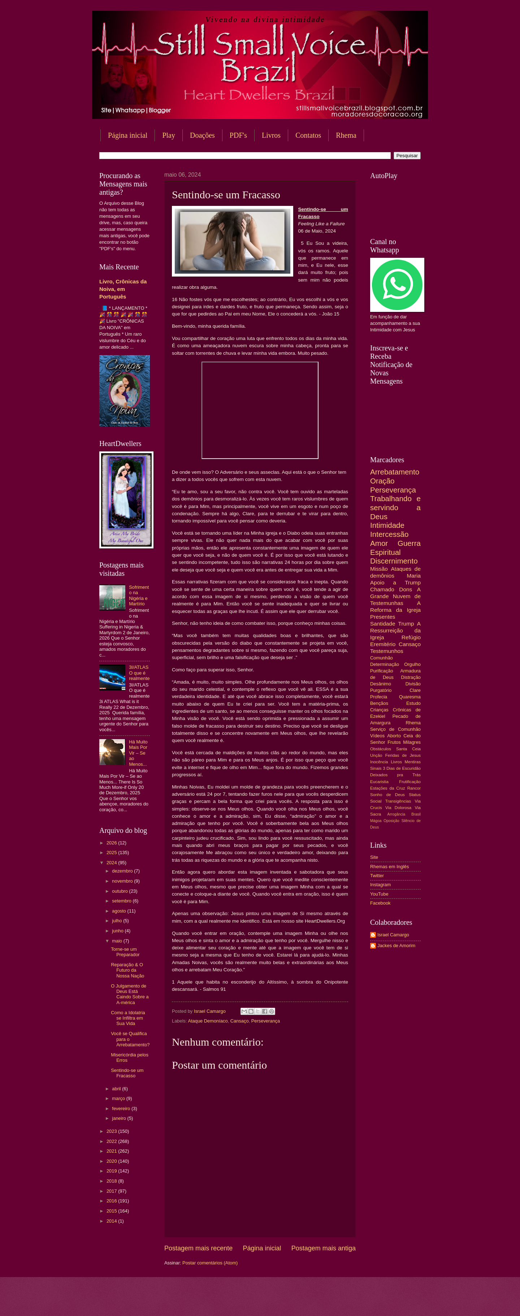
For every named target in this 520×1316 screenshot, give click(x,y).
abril (117, 1088)
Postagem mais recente (198, 1248)
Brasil (416, 814)
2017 (112, 1191)
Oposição (391, 821)
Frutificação (410, 782)
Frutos (394, 742)
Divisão (413, 683)
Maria (414, 576)
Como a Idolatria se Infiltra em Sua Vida (128, 1018)
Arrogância (396, 814)
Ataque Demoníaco (208, 1021)
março (119, 1098)
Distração (411, 677)
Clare (415, 690)
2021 (112, 1151)
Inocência (379, 762)
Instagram (380, 884)
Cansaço (239, 1021)
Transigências (398, 801)
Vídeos (377, 735)
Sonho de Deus (387, 794)
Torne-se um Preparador (125, 951)
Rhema (346, 135)
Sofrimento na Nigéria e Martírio (139, 595)
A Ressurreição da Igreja (395, 630)
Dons (405, 589)
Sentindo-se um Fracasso (127, 1073)
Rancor (414, 788)
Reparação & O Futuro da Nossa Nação (127, 970)
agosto (119, 911)
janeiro (119, 1118)
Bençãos (379, 703)
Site (374, 857)
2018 (112, 1181)
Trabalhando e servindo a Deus (395, 507)
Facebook (380, 903)
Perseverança (265, 1021)
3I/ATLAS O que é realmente (139, 672)
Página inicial (127, 135)
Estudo (413, 703)
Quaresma (410, 696)
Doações (202, 135)
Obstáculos (380, 749)
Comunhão (381, 658)
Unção (376, 755)
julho (117, 920)
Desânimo (380, 683)
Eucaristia (379, 782)
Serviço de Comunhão (395, 729)
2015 (112, 1211)
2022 (112, 1141)
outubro (120, 891)
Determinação (384, 664)
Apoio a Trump (395, 582)
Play (168, 135)
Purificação (381, 671)
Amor (379, 543)
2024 (112, 862)
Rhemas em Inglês (389, 866)
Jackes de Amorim (396, 945)
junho (118, 930)
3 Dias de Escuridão (402, 768)
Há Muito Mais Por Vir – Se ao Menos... (138, 753)
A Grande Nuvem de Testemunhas (395, 596)
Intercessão (389, 534)
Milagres (412, 742)
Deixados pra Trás (395, 775)
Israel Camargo (393, 934)
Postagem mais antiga (323, 1248)
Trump (406, 624)
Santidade (382, 624)
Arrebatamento (394, 472)
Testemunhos (386, 651)
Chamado (382, 589)
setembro (122, 901)
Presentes (382, 617)
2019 (112, 1171)
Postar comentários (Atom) (210, 1263)
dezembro (123, 871)
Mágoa (375, 821)
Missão (379, 569)
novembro (123, 881)
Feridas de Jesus (403, 755)
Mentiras (413, 762)
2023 (112, 1131)
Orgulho (412, 664)
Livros (271, 135)
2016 (112, 1201)
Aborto (394, 735)
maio (117, 941)
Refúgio (411, 637)
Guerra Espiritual (395, 547)
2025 (112, 852)
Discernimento (394, 561)
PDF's (238, 135)
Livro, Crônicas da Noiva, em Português (123, 289)
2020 (112, 1161)
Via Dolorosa (398, 807)
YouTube (379, 894)
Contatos (308, 135)
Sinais (376, 768)
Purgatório (380, 690)
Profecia (378, 696)
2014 (112, 1221)
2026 (112, 842)
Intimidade (387, 525)
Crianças (379, 709)
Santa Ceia (408, 749)
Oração (382, 481)
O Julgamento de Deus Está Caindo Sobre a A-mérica (129, 994)
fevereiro (121, 1108)
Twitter (377, 875)
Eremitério (382, 644)
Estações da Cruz (387, 788)
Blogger (318, 1301)
